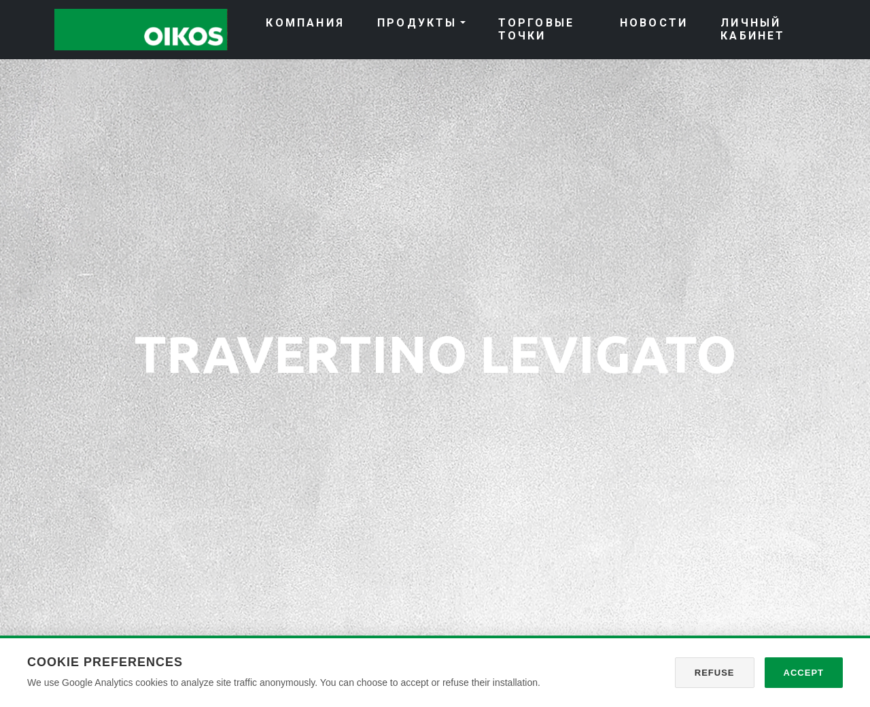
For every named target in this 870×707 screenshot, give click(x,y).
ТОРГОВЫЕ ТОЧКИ (536, 29)
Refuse (715, 673)
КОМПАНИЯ (305, 22)
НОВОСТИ (654, 22)
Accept (804, 673)
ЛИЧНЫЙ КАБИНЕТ (752, 29)
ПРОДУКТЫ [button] (417, 22)
